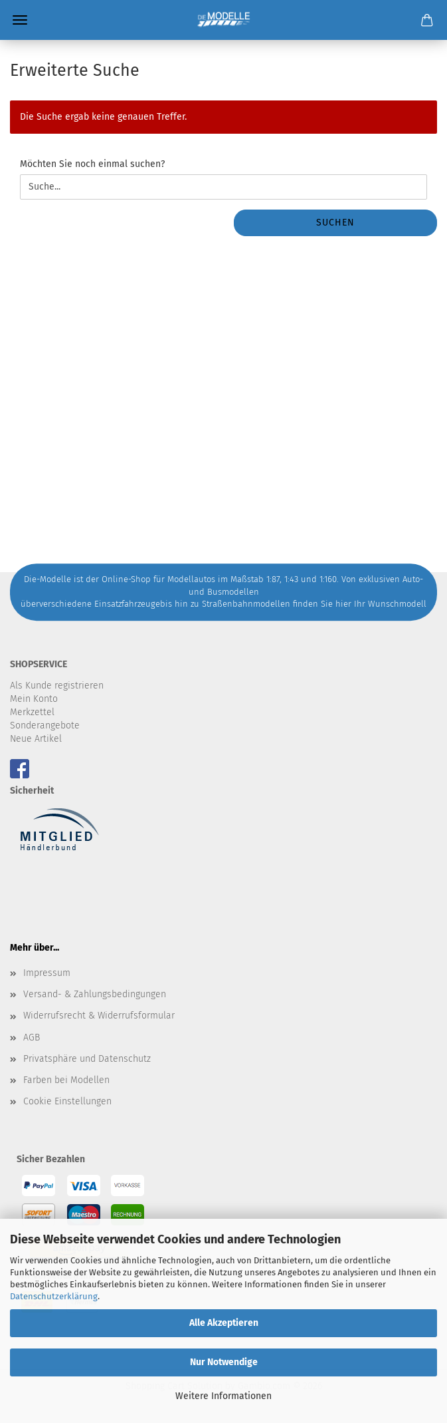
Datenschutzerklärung (54, 1296)
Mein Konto (34, 699)
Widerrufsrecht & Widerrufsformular (99, 1015)
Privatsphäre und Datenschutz (87, 1058)
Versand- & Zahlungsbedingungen (94, 994)
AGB (31, 1037)
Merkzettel (32, 712)
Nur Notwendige (224, 1362)
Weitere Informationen (223, 1396)
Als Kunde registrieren (57, 685)
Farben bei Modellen (66, 1080)
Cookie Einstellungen (67, 1101)
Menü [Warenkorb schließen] (20, 20)
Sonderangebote (45, 725)
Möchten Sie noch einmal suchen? (92, 164)
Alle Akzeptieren (223, 1323)
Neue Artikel (36, 738)
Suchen (335, 222)
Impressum (46, 973)
